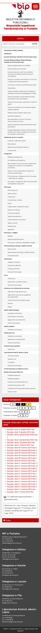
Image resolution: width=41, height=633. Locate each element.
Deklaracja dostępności (15, 157)
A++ (32, 408)
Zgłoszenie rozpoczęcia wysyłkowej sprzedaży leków (19, 296)
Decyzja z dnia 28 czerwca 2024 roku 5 (22, 450)
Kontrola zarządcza (14, 213)
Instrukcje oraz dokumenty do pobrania (16, 288)
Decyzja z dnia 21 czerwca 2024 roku (21, 489)
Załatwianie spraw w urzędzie (13, 137)
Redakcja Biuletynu (13, 379)
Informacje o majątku (10, 233)
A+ (25, 408)
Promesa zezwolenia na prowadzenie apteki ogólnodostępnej (21, 108)
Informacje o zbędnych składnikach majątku (21, 242)
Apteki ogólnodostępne (11, 310)
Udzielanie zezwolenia (15, 313)
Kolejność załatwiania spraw (17, 141)
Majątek (10, 236)
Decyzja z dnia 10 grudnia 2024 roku (20, 432)
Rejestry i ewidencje (14, 210)
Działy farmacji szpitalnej (12, 346)
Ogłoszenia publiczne (14, 216)
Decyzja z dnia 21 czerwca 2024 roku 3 (22, 484)
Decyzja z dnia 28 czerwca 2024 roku (21, 461)
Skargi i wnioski (12, 223)
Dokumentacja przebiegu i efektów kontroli (18, 246)
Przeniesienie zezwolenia (16, 316)
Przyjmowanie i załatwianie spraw (18, 206)
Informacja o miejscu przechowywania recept (22, 85)
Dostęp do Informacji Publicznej (18, 382)
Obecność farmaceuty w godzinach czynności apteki (22, 103)
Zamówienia (8, 259)
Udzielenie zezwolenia (15, 336)
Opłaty (10, 307)
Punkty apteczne (9, 333)
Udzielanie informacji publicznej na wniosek (21, 388)
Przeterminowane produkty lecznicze (16, 369)
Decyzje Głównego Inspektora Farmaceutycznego (20, 57)
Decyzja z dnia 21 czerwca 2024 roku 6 (22, 476)
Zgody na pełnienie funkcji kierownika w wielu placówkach (22, 125)
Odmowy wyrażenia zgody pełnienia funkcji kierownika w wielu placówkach (21, 98)
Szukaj (34, 44)
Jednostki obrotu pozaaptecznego (19, 300)
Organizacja (11, 197)
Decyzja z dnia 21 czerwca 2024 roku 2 (22, 487)
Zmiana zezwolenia (14, 323)
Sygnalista (11, 229)
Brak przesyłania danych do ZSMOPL (19, 65)
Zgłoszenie (11, 349)
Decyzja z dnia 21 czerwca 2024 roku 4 (22, 481)
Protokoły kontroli (13, 256)
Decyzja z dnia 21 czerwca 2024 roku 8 (22, 471)
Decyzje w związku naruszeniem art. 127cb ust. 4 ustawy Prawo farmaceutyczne (22, 80)
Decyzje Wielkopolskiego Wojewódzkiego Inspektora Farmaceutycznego (17, 61)
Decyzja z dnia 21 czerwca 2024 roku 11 (22, 463)
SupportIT (20, 631)
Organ (9, 203)
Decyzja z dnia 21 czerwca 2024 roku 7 (22, 474)
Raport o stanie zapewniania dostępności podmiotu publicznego (21, 172)
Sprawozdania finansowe (16, 239)
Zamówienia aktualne (14, 265)
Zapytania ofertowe (14, 262)
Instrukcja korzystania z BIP (16, 385)
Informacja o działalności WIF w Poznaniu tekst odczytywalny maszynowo (22, 183)
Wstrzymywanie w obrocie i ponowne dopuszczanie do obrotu (19, 120)
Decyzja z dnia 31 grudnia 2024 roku (20, 429)
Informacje (7, 187)
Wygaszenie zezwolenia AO (16, 320)
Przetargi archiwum (14, 269)
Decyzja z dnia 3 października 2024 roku (22, 440)
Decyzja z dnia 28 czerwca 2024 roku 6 (22, 448)
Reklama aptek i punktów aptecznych (19, 113)
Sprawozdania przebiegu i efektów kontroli (21, 252)
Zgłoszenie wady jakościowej (17, 291)
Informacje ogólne (13, 356)
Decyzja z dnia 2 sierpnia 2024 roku (20, 445)
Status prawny (12, 193)
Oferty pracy (11, 278)
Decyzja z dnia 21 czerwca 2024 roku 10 (22, 466)
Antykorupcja (12, 226)
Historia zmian (12, 392)
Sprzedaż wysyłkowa (14, 116)
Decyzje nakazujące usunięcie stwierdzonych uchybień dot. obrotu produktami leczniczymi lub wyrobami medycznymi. (22, 132)
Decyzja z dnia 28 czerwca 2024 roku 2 (22, 458)
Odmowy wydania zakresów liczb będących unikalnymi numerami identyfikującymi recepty (22, 92)
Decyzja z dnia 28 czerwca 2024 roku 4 (22, 453)
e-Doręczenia (12, 150)
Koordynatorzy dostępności (16, 160)
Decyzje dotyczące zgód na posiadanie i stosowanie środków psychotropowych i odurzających (20, 74)
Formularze (11, 362)
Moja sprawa (12, 144)
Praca (6, 275)
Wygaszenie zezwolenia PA (16, 339)
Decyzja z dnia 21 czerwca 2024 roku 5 (22, 479)
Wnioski (10, 303)
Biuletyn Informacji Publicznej (13, 372)
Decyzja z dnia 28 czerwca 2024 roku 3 (22, 455)
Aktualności (7, 53)
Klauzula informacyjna (15, 272)
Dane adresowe (12, 190)
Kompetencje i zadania (15, 200)
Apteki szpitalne (9, 326)
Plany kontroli (12, 249)
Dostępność (8, 154)
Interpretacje (12, 88)
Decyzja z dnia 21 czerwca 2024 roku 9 (22, 468)
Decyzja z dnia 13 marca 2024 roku (20, 492)
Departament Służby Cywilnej (13, 50)
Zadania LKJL (12, 359)
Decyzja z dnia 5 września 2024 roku (21, 442)
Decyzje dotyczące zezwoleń (17, 69)
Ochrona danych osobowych (17, 219)
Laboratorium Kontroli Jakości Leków (16, 352)
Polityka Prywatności (14, 375)
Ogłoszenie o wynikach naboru (17, 282)
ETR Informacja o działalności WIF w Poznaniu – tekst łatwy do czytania (22, 177)
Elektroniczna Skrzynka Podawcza (18, 147)
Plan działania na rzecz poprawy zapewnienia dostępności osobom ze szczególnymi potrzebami (22, 165)
